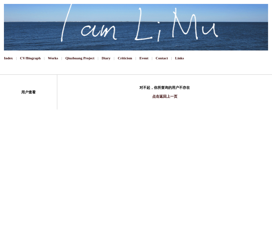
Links (179, 58)
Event (144, 58)
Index (8, 58)
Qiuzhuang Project (80, 58)
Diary (106, 58)
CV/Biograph (30, 58)
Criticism (125, 58)
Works (53, 58)
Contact (162, 58)
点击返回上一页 (164, 96)
